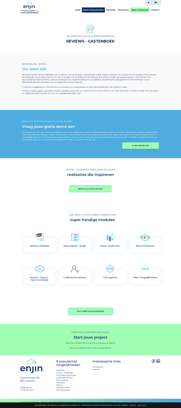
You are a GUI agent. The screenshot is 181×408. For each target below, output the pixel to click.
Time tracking (62, 380)
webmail (96, 369)
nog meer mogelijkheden (90, 311)
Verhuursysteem (63, 390)
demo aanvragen (140, 10)
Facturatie (60, 383)
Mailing (59, 385)
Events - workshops (64, 373)
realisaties (123, 10)
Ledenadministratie (75, 277)
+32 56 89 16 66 (26, 390)
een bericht (106, 348)
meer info (141, 405)
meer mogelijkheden (93, 10)
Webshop (60, 370)
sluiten (132, 405)
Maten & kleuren (110, 246)
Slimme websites (39, 246)
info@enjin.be (26, 387)
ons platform (97, 367)
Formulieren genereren (66, 375)
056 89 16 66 (84, 348)
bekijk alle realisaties (90, 189)
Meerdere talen (63, 387)
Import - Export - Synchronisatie (39, 278)
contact (155, 10)
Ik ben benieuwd (140, 145)
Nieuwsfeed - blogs (75, 246)
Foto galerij (110, 277)
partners (110, 10)
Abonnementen (145, 246)
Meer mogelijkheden (145, 277)
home (78, 10)
